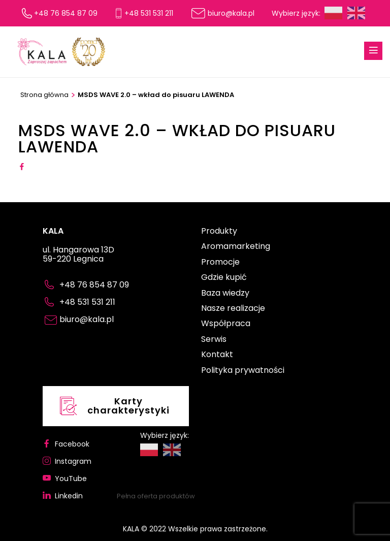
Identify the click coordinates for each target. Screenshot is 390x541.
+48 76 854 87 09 (66, 13)
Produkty (219, 232)
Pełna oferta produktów (156, 496)
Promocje (220, 263)
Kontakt (217, 355)
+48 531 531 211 (148, 13)
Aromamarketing (235, 247)
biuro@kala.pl (231, 13)
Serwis (213, 340)
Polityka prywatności (242, 371)
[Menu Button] (373, 51)
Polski (333, 13)
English (356, 13)
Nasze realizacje (233, 309)
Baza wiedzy (225, 294)
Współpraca (225, 324)
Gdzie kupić (224, 278)
